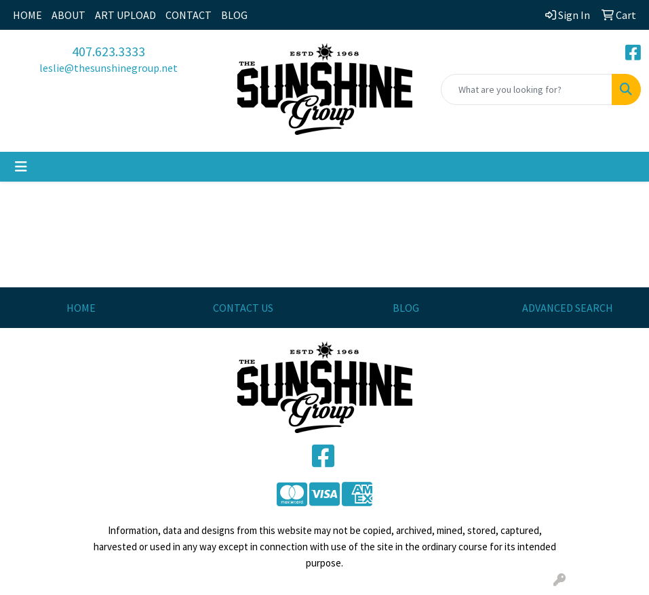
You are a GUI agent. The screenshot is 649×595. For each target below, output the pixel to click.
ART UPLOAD (125, 15)
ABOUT (68, 15)
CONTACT (188, 15)
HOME (27, 15)
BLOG (234, 15)
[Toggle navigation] (21, 166)
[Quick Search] (526, 89)
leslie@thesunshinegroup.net (108, 68)
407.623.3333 (108, 51)
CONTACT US (243, 307)
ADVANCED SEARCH (567, 307)
